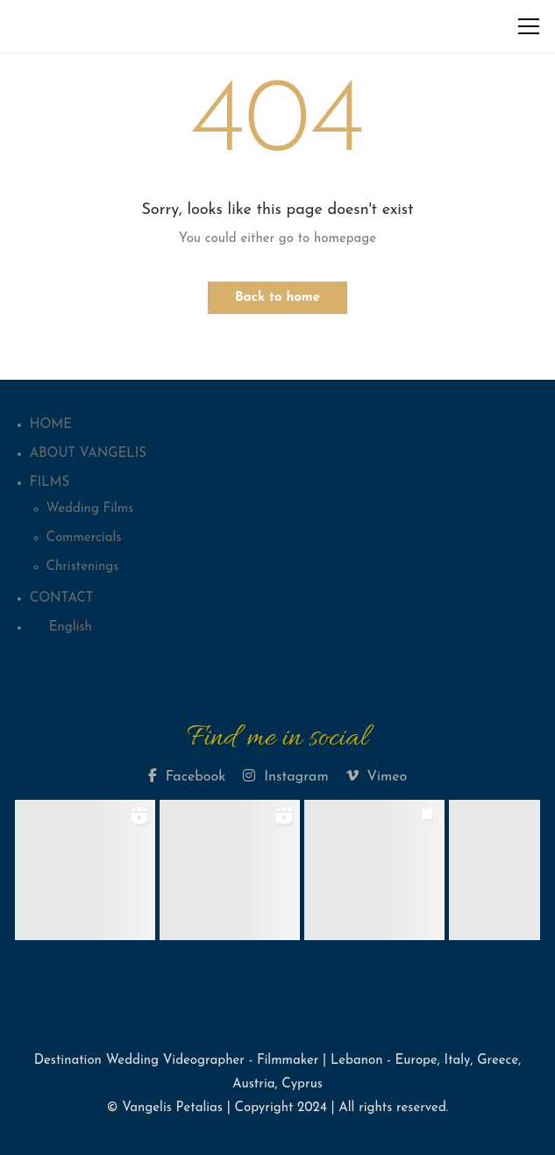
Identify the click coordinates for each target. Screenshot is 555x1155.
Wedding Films (90, 509)
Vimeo (377, 776)
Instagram (285, 776)
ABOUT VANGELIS (88, 453)
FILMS (49, 482)
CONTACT (62, 598)
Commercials (84, 538)
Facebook (186, 776)
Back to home (277, 297)
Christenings (82, 567)
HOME (51, 424)
